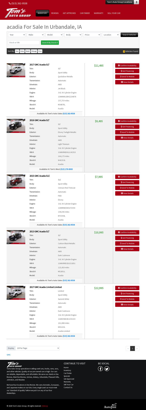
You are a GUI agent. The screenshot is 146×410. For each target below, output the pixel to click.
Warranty (67, 382)
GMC (9, 354)
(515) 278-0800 (66, 169)
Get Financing (127, 71)
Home (66, 367)
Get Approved (69, 379)
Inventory (67, 370)
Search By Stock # (50, 42)
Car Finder (68, 373)
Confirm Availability (127, 65)
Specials (67, 376)
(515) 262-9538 (69, 113)
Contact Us (68, 387)
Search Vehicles (129, 34)
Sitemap (45, 406)
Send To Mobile (127, 76)
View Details (127, 82)
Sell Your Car (68, 384)
